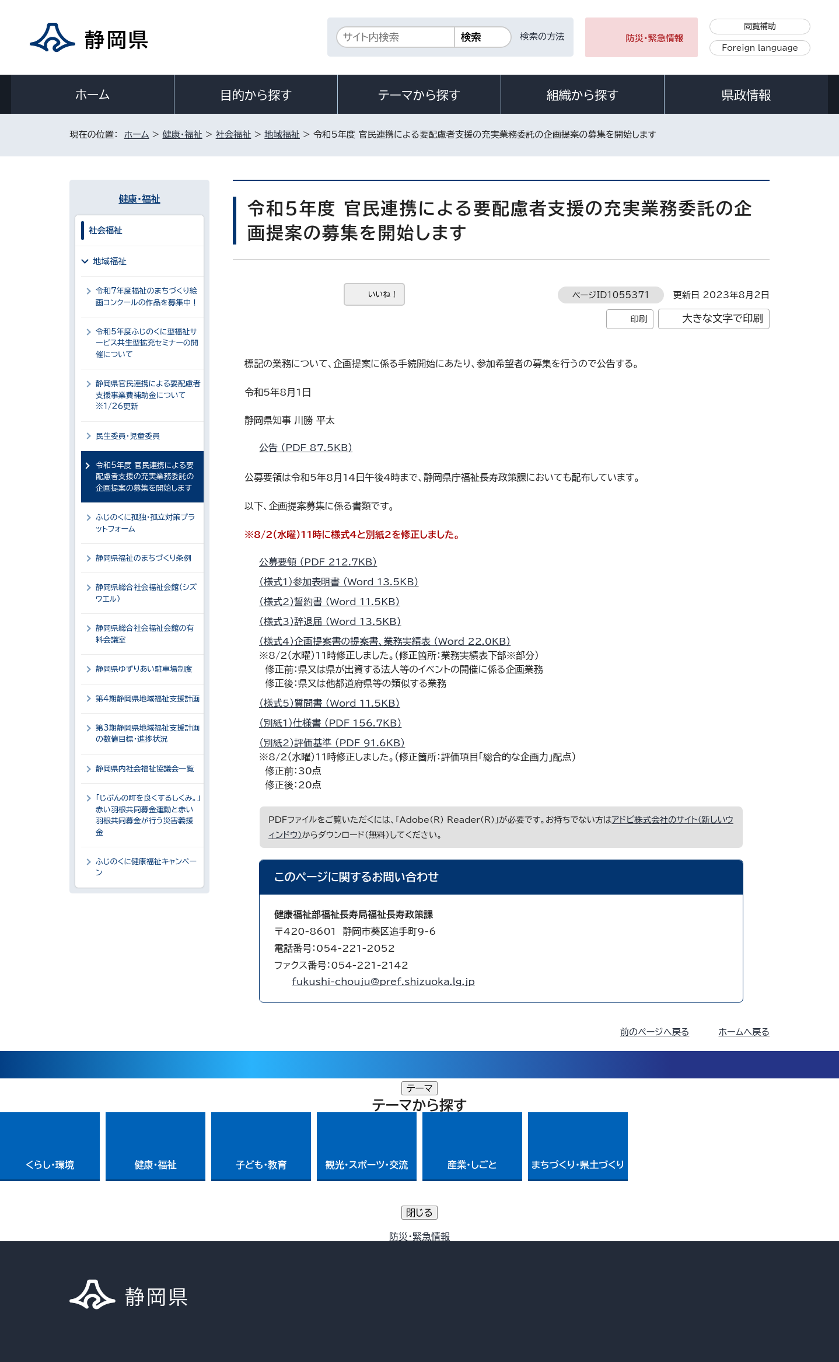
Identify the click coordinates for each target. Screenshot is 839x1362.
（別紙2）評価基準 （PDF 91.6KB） (337, 743)
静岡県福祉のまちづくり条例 (143, 558)
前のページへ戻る (655, 1032)
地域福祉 (282, 134)
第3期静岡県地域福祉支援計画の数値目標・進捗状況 (148, 733)
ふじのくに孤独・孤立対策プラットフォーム (145, 523)
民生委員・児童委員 (128, 436)
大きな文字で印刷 (722, 318)
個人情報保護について (255, 1262)
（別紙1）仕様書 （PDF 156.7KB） (335, 723)
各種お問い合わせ (614, 1190)
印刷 (638, 319)
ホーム (92, 94)
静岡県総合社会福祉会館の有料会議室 (145, 633)
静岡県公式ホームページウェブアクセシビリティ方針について (457, 1262)
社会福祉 (233, 134)
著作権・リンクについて (124, 1262)
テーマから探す (419, 95)
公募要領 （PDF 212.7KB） (323, 562)
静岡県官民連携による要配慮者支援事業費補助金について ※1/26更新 (148, 395)
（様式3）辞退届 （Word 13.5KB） (335, 621)
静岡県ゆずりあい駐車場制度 (144, 669)
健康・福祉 (182, 134)
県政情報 (746, 95)
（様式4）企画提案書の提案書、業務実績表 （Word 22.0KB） (389, 641)
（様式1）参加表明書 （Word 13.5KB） (344, 581)
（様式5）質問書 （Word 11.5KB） (334, 703)
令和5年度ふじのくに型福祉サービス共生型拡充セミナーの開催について (147, 343)
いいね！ (383, 294)
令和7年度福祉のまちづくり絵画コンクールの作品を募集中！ (147, 296)
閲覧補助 (760, 26)
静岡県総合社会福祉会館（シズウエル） (146, 593)
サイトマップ (714, 1262)
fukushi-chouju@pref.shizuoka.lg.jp (383, 981)
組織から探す (583, 95)
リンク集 (633, 1262)
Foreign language (760, 48)
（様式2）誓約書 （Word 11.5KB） (334, 601)
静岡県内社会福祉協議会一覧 (145, 769)
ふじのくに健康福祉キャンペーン (146, 867)
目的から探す (256, 95)
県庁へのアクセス (717, 1190)
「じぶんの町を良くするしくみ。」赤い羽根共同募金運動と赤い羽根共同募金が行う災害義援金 (148, 815)
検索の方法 (542, 36)
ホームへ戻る (744, 1032)
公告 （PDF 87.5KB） (310, 447)
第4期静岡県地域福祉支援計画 (148, 699)
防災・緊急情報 (655, 38)
